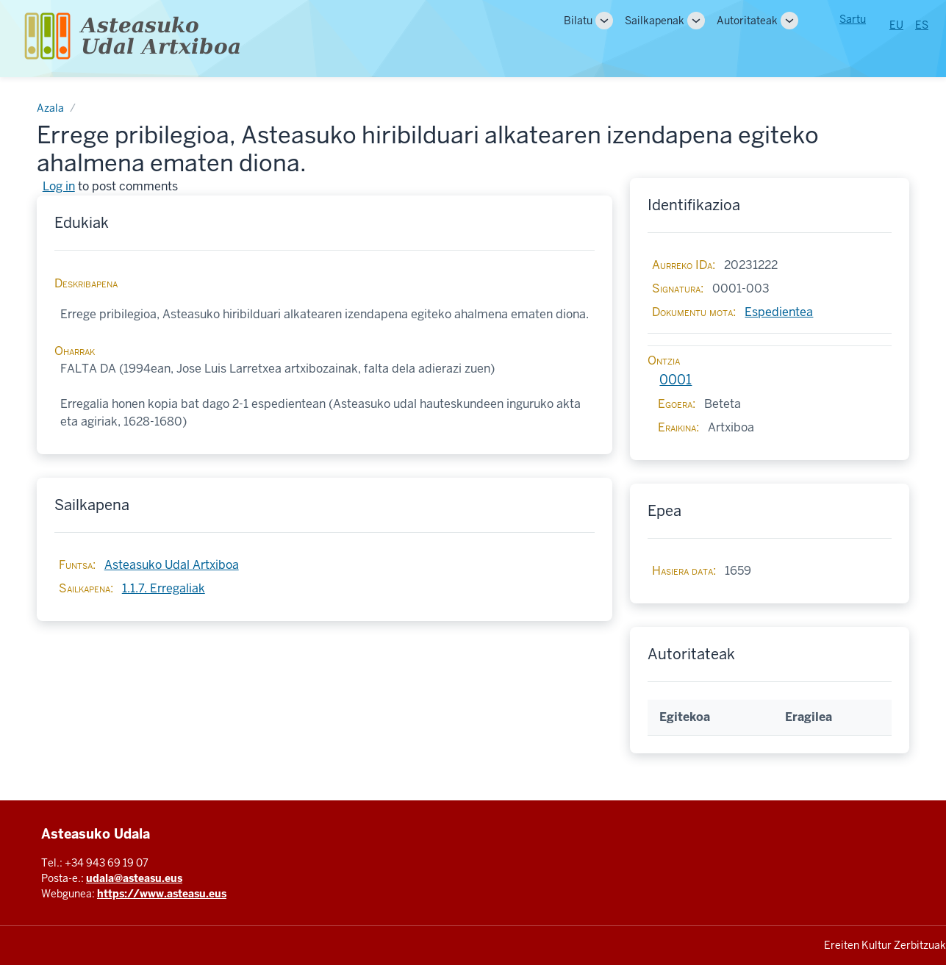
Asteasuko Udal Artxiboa (171, 565)
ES (921, 25)
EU (896, 25)
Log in (59, 186)
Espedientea (779, 312)
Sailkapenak (654, 20)
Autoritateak (747, 20)
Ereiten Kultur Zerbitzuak (885, 945)
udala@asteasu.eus (134, 878)
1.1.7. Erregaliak (163, 588)
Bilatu (578, 20)
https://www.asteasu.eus (161, 893)
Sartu (852, 19)
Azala (50, 108)
